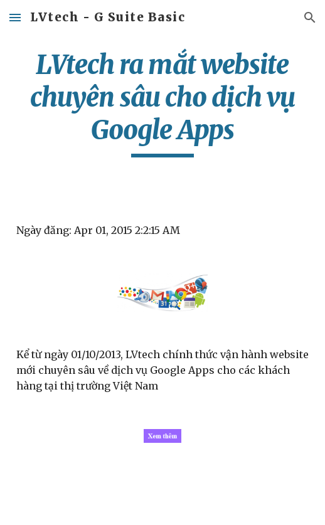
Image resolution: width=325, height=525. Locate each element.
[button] (15, 17)
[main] (162, 102)
